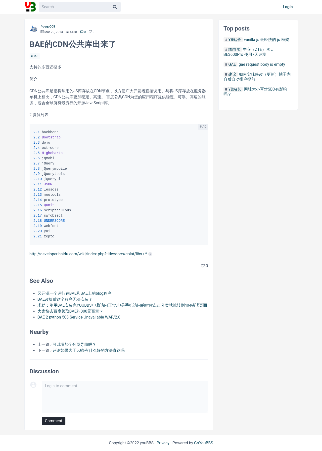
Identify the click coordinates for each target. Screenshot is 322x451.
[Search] (115, 7)
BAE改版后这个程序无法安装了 (65, 299)
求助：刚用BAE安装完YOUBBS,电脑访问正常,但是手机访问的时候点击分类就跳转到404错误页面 (122, 305)
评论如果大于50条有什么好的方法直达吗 (88, 350)
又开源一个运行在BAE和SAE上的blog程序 (75, 293)
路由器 (234, 49)
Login (288, 6)
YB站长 (234, 39)
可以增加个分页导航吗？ (74, 344)
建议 (232, 74)
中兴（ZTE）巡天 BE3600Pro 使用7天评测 (249, 52)
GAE (232, 64)
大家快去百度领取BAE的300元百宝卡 (70, 311)
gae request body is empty (262, 64)
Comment (53, 421)
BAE (36, 56)
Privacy (163, 443)
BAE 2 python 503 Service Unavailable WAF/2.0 (79, 317)
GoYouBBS (203, 443)
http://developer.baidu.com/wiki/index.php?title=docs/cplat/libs (86, 254)
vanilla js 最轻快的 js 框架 (266, 39)
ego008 (49, 26)
